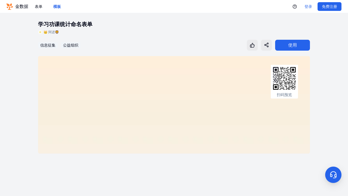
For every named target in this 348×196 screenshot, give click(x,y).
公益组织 (70, 45)
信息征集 (47, 45)
